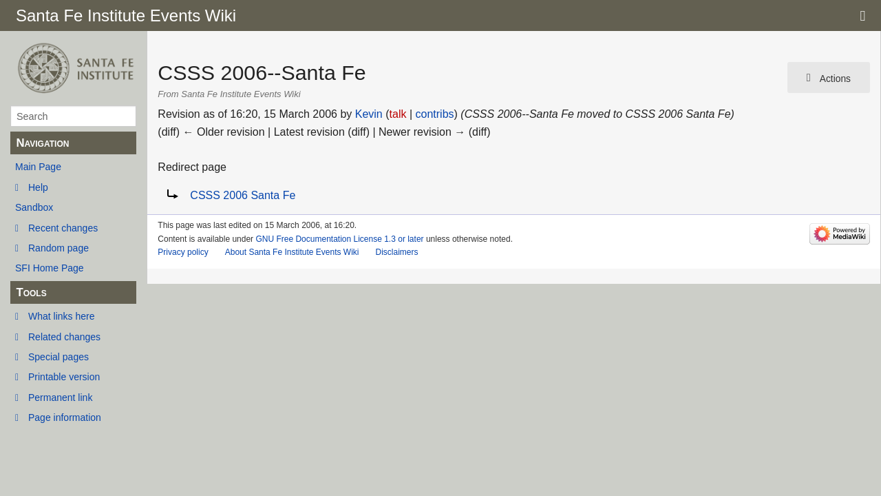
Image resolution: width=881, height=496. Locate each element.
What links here (61, 316)
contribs (435, 114)
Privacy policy (183, 252)
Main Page (38, 166)
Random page (58, 248)
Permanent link (60, 397)
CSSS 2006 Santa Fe (242, 195)
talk (398, 114)
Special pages (58, 356)
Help (38, 187)
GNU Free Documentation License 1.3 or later (339, 239)
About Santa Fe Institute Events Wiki (292, 252)
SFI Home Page (49, 267)
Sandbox (34, 207)
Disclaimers (396, 252)
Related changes (64, 336)
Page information (64, 417)
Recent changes (63, 228)
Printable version (64, 376)
